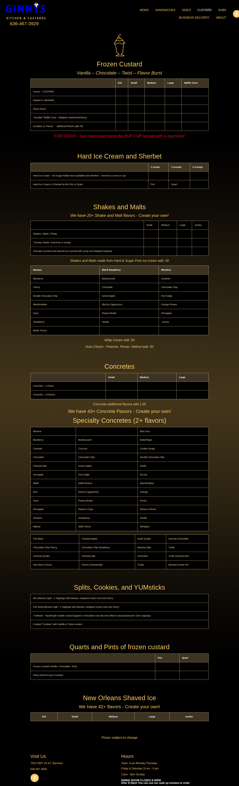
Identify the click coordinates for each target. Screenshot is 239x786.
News (144, 10)
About (221, 17)
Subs (222, 10)
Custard (204, 10)
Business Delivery (194, 17)
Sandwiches (165, 10)
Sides (186, 10)
